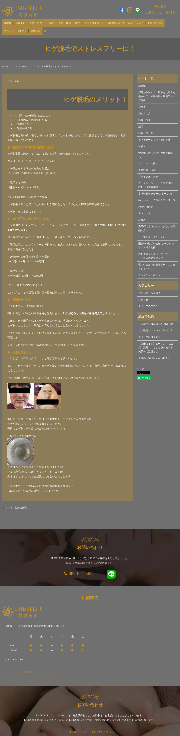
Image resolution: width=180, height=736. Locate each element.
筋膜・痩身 (57, 21)
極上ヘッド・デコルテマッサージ (156, 195)
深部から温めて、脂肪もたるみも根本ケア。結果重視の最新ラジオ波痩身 (156, 91)
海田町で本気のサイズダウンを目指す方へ (156, 223)
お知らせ (8, 27)
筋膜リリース (145, 127)
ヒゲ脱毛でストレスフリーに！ (155, 325)
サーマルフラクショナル (151, 231)
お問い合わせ (137, 21)
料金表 (142, 214)
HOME (6, 21)
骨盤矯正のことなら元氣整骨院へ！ (155, 149)
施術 (42, 21)
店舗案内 (17, 21)
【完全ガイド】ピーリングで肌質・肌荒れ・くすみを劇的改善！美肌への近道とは (156, 342)
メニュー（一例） (148, 158)
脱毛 (67, 21)
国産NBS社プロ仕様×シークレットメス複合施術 (156, 240)
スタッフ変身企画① (16, 502)
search (16, 27)
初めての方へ (31, 21)
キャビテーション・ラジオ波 (154, 134)
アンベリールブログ (157, 21)
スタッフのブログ (148, 300)
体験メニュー (145, 141)
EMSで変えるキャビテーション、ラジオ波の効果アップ (156, 250)
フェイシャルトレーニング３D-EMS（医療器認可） (155, 179)
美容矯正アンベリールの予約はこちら (90, 726)
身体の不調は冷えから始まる (154, 352)
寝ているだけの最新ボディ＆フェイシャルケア (156, 261)
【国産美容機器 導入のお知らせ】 (157, 318)
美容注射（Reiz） (148, 164)
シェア (140, 363)
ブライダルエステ (81, 21)
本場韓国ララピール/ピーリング (110, 21)
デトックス (144, 208)
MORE (28, 666)
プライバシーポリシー (150, 269)
